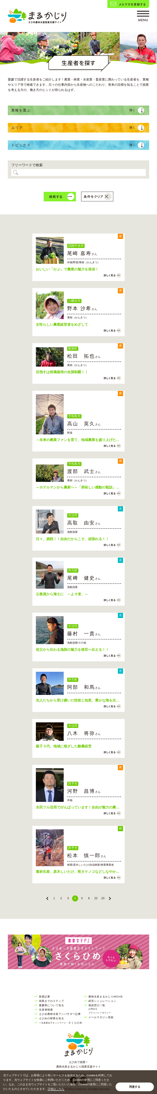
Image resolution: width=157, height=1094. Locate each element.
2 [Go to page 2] (61, 898)
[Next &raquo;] (110, 898)
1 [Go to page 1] (54, 898)
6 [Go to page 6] (89, 898)
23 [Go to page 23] (102, 898)
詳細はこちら (56, 1088)
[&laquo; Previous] (47, 898)
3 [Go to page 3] (68, 898)
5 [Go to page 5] (82, 898)
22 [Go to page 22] (95, 898)
